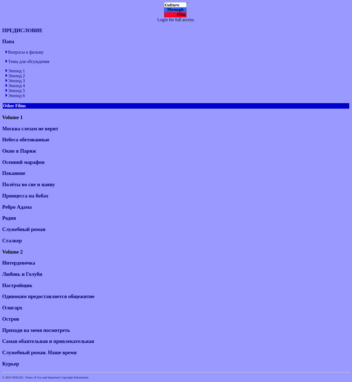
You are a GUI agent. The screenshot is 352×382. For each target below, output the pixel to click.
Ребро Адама (17, 207)
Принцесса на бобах (25, 196)
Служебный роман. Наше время (39, 352)
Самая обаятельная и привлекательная (48, 341)
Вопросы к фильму (26, 52)
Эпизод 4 (16, 85)
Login (162, 19)
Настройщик (17, 285)
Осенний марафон (23, 162)
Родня (9, 218)
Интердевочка (18, 263)
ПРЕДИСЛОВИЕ (22, 30)
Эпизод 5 (16, 90)
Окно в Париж (19, 151)
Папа (8, 41)
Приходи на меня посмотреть (36, 330)
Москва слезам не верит (30, 128)
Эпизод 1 (16, 70)
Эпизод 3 (16, 80)
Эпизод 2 (16, 75)
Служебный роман (23, 229)
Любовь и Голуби (22, 274)
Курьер (10, 364)
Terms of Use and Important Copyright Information (57, 377)
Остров (10, 319)
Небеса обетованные (26, 139)
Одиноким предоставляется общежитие (48, 296)
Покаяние (13, 173)
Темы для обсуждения (28, 61)
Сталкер (12, 240)
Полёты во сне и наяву (28, 184)
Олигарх (12, 307)
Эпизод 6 (16, 95)
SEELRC (18, 377)
